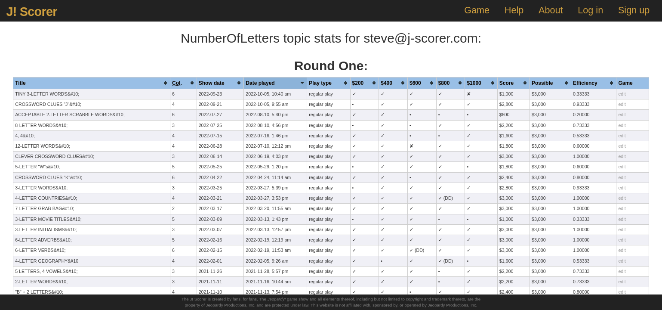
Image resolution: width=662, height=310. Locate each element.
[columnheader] (91, 83)
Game (477, 10)
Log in (590, 10)
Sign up (634, 10)
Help (514, 10)
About (551, 10)
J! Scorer (31, 12)
